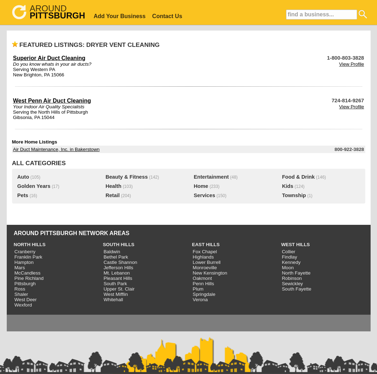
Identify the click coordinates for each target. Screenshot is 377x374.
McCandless (28, 273)
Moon (287, 267)
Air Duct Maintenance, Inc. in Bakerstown (56, 149)
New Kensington (210, 273)
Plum (198, 289)
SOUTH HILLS (118, 244)
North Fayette (296, 273)
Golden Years (33, 186)
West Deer (26, 299)
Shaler (21, 294)
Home (201, 186)
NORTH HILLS (30, 244)
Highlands (203, 257)
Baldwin (111, 251)
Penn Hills (203, 283)
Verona (200, 299)
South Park (115, 283)
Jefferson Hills (118, 267)
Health (114, 186)
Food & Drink (298, 177)
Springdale (204, 294)
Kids (287, 186)
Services (204, 195)
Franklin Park (29, 257)
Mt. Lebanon (116, 273)
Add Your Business (120, 16)
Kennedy (291, 262)
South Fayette (296, 289)
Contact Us (167, 16)
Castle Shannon (120, 262)
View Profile (351, 64)
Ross (20, 289)
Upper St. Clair (118, 289)
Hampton (24, 262)
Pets (22, 195)
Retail (113, 195)
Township (294, 195)
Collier (288, 251)
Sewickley (292, 283)
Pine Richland (29, 278)
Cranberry (25, 251)
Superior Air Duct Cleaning (49, 58)
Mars (20, 267)
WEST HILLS (295, 244)
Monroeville (205, 267)
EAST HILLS (206, 244)
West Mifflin (115, 294)
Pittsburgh (25, 283)
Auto (23, 177)
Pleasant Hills (117, 278)
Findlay (289, 257)
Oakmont (202, 278)
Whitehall (113, 299)
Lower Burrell (207, 262)
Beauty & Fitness (127, 177)
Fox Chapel (205, 251)
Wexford (23, 305)
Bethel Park (115, 257)
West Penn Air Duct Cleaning (52, 101)
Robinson (292, 278)
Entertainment (211, 177)
